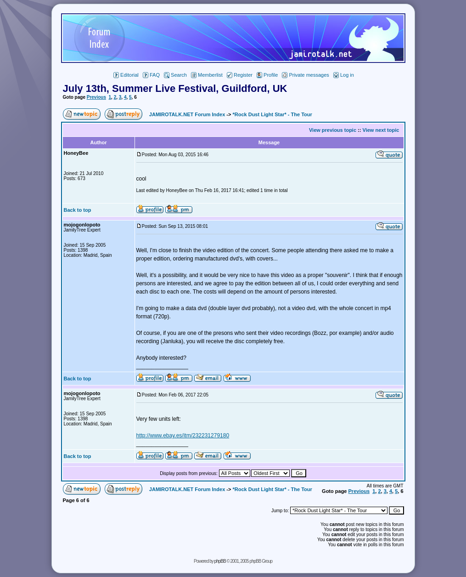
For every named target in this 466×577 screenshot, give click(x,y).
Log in (343, 75)
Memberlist (207, 75)
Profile (267, 75)
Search (175, 75)
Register (240, 75)
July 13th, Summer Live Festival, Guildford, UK (175, 88)
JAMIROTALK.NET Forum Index (187, 114)
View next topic (381, 130)
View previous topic (332, 130)
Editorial (126, 75)
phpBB (220, 561)
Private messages (305, 75)
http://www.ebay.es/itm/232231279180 (183, 435)
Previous (96, 97)
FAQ (151, 75)
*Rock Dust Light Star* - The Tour (272, 114)
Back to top (77, 210)
